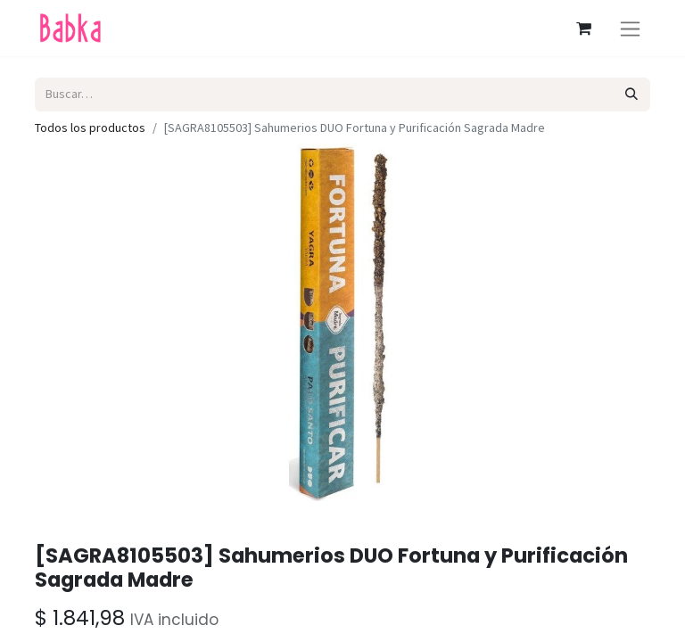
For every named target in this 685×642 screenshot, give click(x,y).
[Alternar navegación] (630, 28)
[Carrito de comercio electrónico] (583, 28)
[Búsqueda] (632, 94)
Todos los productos (90, 127)
